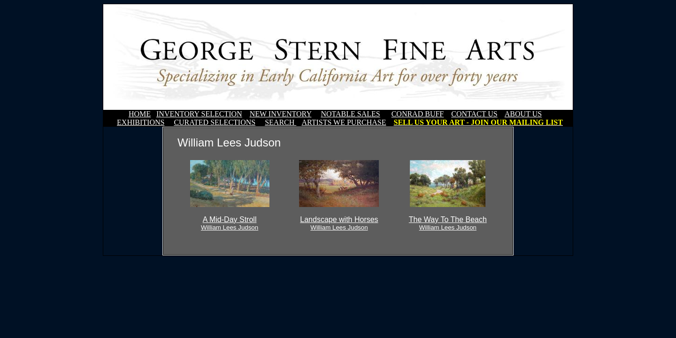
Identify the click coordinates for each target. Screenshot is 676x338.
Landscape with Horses (339, 223)
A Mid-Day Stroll (229, 223)
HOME (140, 114)
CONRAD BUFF (418, 114)
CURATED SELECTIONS (214, 122)
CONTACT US (474, 114)
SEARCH (280, 122)
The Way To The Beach (448, 223)
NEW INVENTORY (281, 114)
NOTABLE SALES (350, 114)
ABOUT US (523, 114)
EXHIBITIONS (140, 122)
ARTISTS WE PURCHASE (343, 122)
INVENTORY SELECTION (199, 114)
